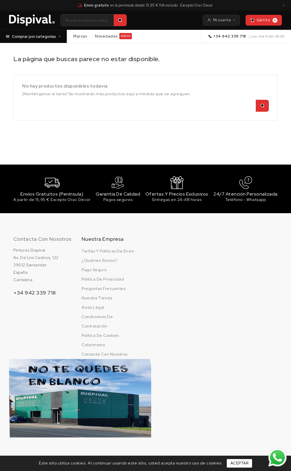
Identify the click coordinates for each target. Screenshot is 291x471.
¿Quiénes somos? (99, 261)
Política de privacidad (103, 280)
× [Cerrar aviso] (283, 5)
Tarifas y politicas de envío (108, 251)
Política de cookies (100, 336)
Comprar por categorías (33, 36)
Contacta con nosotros (42, 239)
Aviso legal (93, 308)
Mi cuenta (221, 20)
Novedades (113, 36)
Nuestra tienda (97, 298)
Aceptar (239, 463)
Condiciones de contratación (97, 322)
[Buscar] (120, 20)
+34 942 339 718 (229, 36)
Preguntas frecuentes (104, 289)
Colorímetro (93, 345)
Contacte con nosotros (105, 355)
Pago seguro (94, 270)
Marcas (80, 35)
